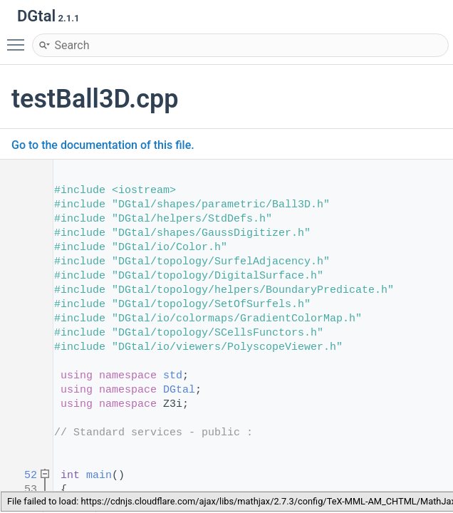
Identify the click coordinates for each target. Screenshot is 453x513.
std (172, 376)
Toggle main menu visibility (19, 38)
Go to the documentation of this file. (102, 145)
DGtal (179, 390)
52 (21, 476)
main (99, 476)
